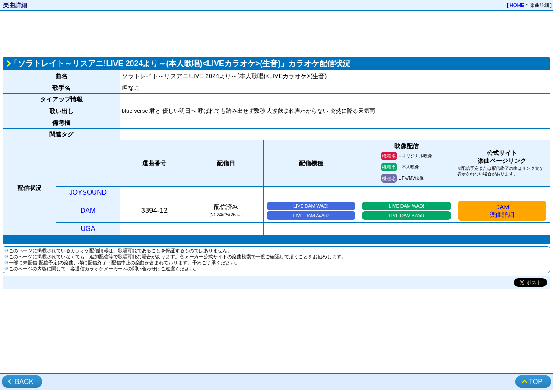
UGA (88, 228)
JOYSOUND (88, 192)
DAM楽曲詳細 (502, 210)
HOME (517, 5)
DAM (87, 210)
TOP (535, 381)
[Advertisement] (276, 32)
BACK (24, 381)
